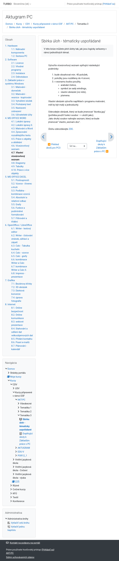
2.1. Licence (17, 63)
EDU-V (21, 451)
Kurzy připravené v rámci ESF (48, 24)
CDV (27, 24)
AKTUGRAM (24, 447)
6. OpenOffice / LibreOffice (18, 225)
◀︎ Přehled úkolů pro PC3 (53, 146)
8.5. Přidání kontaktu (21, 338)
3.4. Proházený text (21, 104)
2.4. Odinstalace (19, 76)
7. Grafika (10, 280)
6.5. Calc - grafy (19, 256)
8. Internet (10, 304)
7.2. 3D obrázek (19, 287)
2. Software (11, 59)
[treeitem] (19, 435)
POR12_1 (22, 455)
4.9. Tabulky (17, 166)
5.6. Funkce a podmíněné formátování (18, 211)
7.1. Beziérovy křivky (21, 283)
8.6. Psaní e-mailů (20, 342)
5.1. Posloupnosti (20, 180)
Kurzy (19, 24)
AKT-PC (70, 24)
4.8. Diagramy (18, 163)
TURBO (7, 3)
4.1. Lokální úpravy (20, 121)
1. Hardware (11, 45)
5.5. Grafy (16, 204)
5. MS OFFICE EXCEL (15, 176)
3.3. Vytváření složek (21, 101)
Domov (9, 24)
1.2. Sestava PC (19, 56)
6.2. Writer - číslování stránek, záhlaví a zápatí (22, 239)
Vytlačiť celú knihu (18, 522)
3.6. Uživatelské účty (21, 114)
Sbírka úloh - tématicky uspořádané (27, 27)
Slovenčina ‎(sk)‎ (21, 3)
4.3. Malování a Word (22, 128)
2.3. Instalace (18, 73)
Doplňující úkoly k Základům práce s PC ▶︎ (101, 146)
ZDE (71, 129)
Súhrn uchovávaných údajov (20, 557)
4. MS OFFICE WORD (15, 118)
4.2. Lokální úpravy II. (22, 125)
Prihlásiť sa (108, 3)
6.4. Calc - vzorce (20, 252)
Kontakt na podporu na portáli (23, 542)
